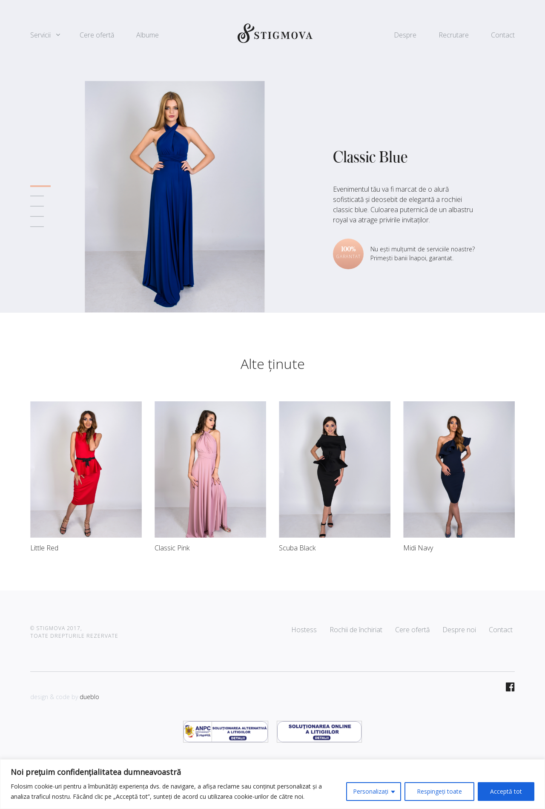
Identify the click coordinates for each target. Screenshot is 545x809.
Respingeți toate (439, 791)
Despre (405, 35)
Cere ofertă (97, 35)
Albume (147, 35)
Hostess (304, 629)
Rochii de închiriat (356, 629)
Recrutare (454, 35)
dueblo (89, 697)
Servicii (40, 35)
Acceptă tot (506, 791)
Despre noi (459, 629)
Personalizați (370, 791)
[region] (272, 784)
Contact (503, 35)
